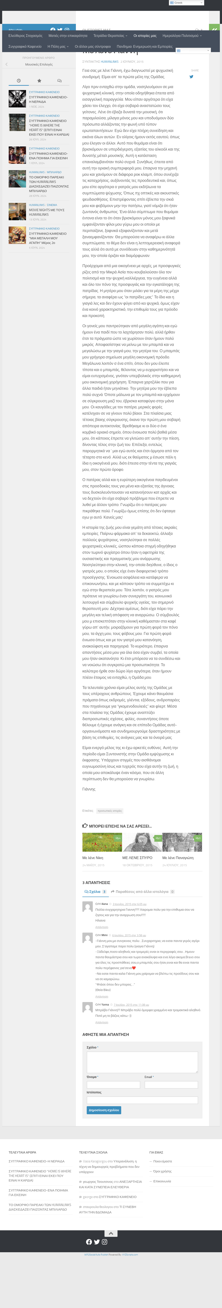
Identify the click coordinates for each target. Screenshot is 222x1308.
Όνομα (92, 1105)
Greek (183, 50)
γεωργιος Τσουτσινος (98, 1210)
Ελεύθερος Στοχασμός (25, 36)
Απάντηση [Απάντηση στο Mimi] (101, 1024)
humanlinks (31, 15)
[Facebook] (53, 58)
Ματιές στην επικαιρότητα (68, 36)
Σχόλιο (92, 1076)
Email (149, 1105)
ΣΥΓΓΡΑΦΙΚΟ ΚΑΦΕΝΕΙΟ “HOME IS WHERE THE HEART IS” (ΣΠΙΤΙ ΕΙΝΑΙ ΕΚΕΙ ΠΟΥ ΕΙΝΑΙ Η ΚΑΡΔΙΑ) (40, 1204)
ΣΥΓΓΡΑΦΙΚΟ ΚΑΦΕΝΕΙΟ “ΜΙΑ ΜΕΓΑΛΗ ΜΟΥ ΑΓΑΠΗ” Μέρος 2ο (48, 266)
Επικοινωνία (162, 1209)
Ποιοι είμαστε (162, 1189)
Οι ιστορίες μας (145, 36)
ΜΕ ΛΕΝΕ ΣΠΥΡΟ (137, 886)
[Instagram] (66, 58)
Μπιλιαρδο (54, 200)
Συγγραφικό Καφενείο (24, 46)
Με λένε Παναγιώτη (178, 886)
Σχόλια (96, 920)
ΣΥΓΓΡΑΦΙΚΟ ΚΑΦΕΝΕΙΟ (118, 1225)
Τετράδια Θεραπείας (108, 36)
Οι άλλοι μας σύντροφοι (93, 46)
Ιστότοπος (94, 1120)
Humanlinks (37, 200)
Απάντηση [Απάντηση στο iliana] (101, 955)
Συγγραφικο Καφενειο (44, 120)
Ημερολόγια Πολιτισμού (180, 36)
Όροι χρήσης (162, 1199)
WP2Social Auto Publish (96, 1283)
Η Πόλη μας (56, 46)
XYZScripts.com (130, 1283)
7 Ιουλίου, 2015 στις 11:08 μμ (131, 1033)
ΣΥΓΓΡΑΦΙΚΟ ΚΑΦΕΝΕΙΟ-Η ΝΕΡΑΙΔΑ (37, 1189)
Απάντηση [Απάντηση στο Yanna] (101, 1050)
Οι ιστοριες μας (96, 58)
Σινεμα (52, 233)
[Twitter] (59, 58)
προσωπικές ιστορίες (110, 839)
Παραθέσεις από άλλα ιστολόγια (143, 920)
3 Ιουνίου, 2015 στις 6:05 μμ (130, 932)
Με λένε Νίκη (92, 886)
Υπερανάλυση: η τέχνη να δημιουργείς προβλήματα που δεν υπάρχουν (109, 1195)
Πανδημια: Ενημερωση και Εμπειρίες (145, 46)
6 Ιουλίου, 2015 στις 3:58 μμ (129, 963)
